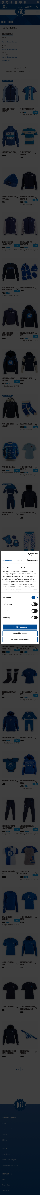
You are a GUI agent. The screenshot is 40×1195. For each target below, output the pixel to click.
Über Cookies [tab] (32, 560)
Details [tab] (19, 560)
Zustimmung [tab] (7, 560)
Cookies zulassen (20, 627)
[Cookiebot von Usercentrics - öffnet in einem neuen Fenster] (28, 554)
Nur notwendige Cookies (20, 639)
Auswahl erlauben (20, 633)
